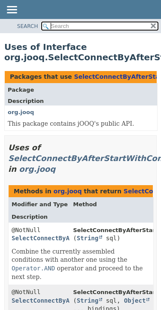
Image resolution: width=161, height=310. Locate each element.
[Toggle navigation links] (11, 10)
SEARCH (27, 26)
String (88, 238)
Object (135, 300)
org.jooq (21, 112)
